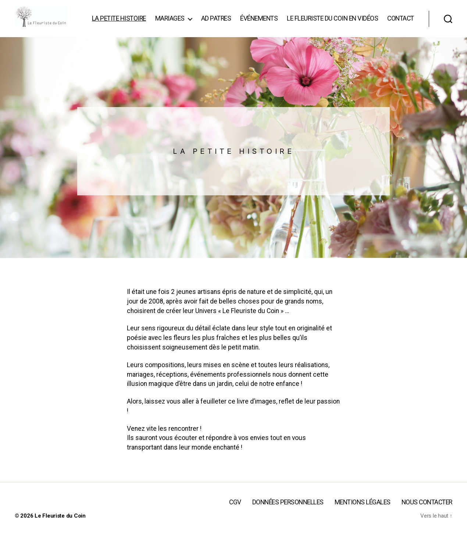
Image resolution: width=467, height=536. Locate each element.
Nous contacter (427, 513)
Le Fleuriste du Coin (60, 526)
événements (295, 18)
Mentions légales (363, 513)
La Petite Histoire (155, 18)
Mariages (205, 18)
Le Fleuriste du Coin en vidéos (368, 18)
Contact (400, 29)
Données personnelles (290, 513)
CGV (238, 513)
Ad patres (252, 18)
